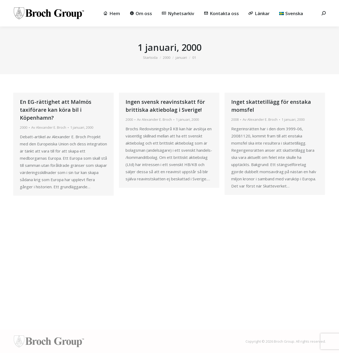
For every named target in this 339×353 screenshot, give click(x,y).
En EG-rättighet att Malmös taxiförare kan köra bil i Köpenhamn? (55, 109)
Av (48, 127)
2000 (23, 127)
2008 (235, 119)
